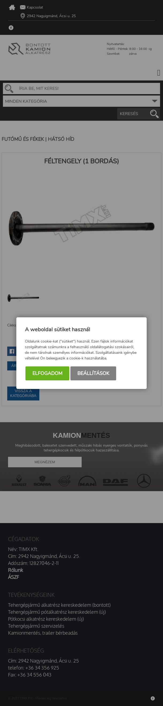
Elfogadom (47, 373)
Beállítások (93, 373)
